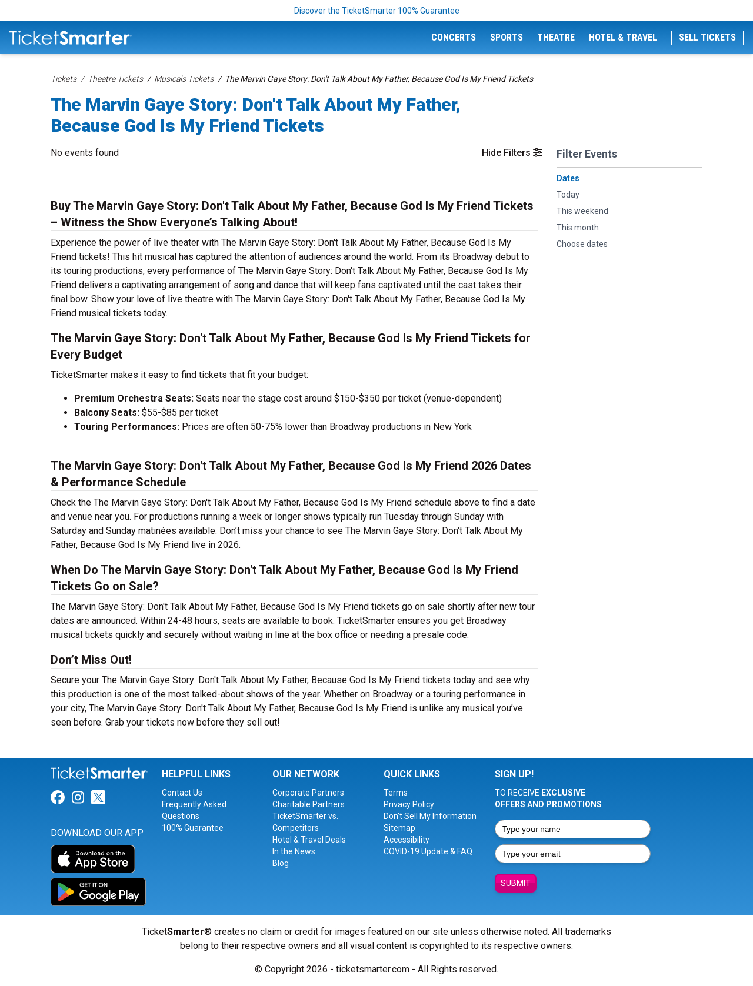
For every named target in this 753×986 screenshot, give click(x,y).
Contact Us (182, 792)
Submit (516, 883)
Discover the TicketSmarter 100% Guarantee (376, 10)
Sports (506, 37)
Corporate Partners (308, 792)
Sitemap (399, 828)
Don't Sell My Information (430, 816)
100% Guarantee (193, 828)
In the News (293, 851)
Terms (396, 792)
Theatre (556, 37)
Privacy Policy (409, 804)
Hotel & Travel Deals (309, 839)
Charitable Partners (308, 804)
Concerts (453, 37)
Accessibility (406, 839)
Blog (280, 863)
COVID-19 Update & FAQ (428, 851)
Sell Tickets (707, 37)
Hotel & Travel (623, 37)
